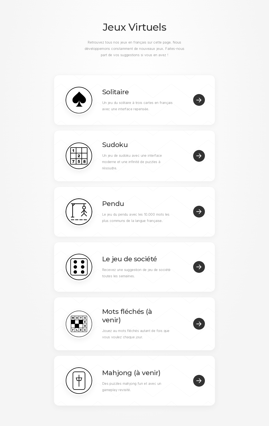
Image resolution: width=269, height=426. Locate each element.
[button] (199, 100)
